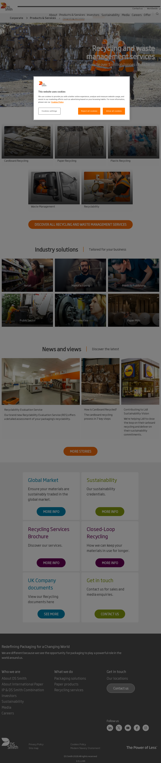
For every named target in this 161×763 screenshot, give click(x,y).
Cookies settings (49, 111)
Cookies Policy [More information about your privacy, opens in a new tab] (57, 102)
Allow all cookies (114, 111)
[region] (81, 98)
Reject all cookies (89, 111)
